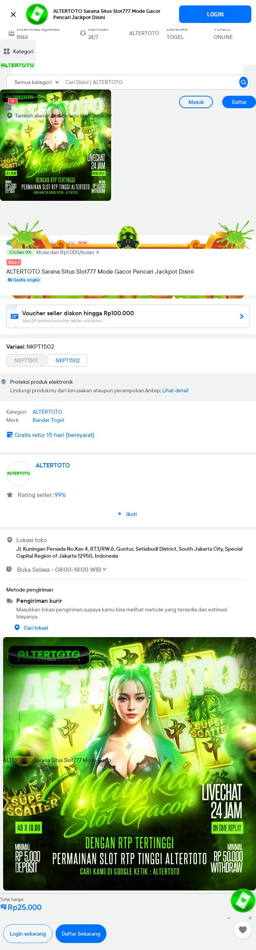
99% (60, 495)
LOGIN (215, 14)
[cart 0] (8, 106)
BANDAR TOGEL (177, 32)
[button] (128, 14)
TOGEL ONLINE (223, 32)
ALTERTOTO (144, 33)
